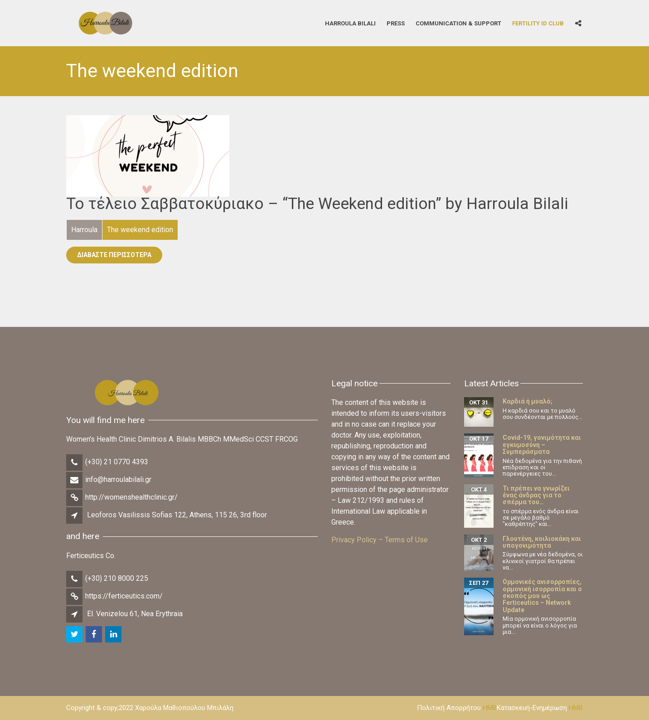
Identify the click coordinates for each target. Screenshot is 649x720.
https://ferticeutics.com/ (124, 596)
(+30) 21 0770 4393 (116, 461)
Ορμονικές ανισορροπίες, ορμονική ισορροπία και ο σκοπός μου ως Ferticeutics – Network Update (542, 595)
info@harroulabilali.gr (118, 479)
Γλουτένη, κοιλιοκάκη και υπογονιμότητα (542, 542)
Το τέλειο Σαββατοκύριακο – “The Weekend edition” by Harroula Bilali (317, 204)
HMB (490, 708)
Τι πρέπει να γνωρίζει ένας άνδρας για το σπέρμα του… (536, 495)
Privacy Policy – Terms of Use (379, 539)
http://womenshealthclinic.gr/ (131, 497)
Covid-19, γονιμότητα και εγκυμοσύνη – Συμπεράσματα (542, 444)
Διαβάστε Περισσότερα (114, 254)
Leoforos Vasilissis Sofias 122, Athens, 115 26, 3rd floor (177, 515)
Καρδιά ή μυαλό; (527, 401)
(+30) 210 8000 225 (116, 578)
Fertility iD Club (538, 22)
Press (396, 22)
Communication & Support (458, 22)
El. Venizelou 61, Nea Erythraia (135, 613)
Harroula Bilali (350, 22)
